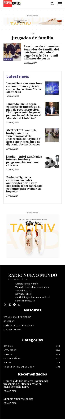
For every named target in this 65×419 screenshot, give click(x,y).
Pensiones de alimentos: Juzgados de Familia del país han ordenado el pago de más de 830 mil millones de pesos (41, 52)
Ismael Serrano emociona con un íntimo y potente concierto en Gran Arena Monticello (24, 88)
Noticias (8, 59)
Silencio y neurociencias (18, 399)
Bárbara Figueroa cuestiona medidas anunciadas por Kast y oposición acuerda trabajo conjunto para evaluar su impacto (24, 184)
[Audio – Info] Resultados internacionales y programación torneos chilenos (24, 161)
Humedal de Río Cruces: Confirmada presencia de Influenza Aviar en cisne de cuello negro (25, 383)
